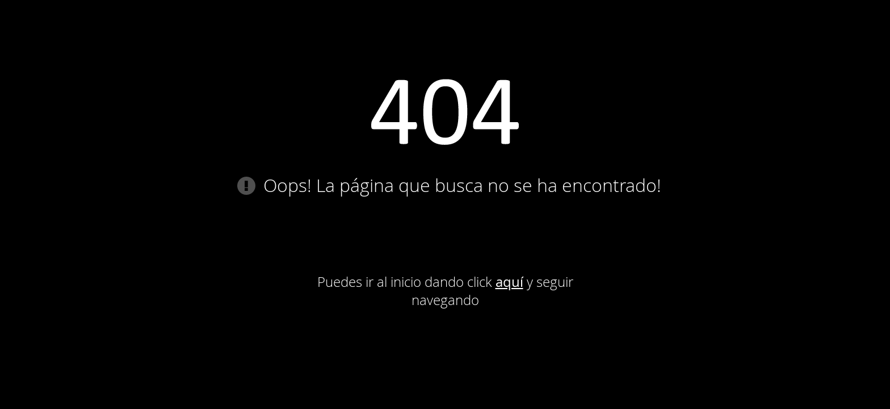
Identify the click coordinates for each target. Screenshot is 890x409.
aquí (509, 282)
